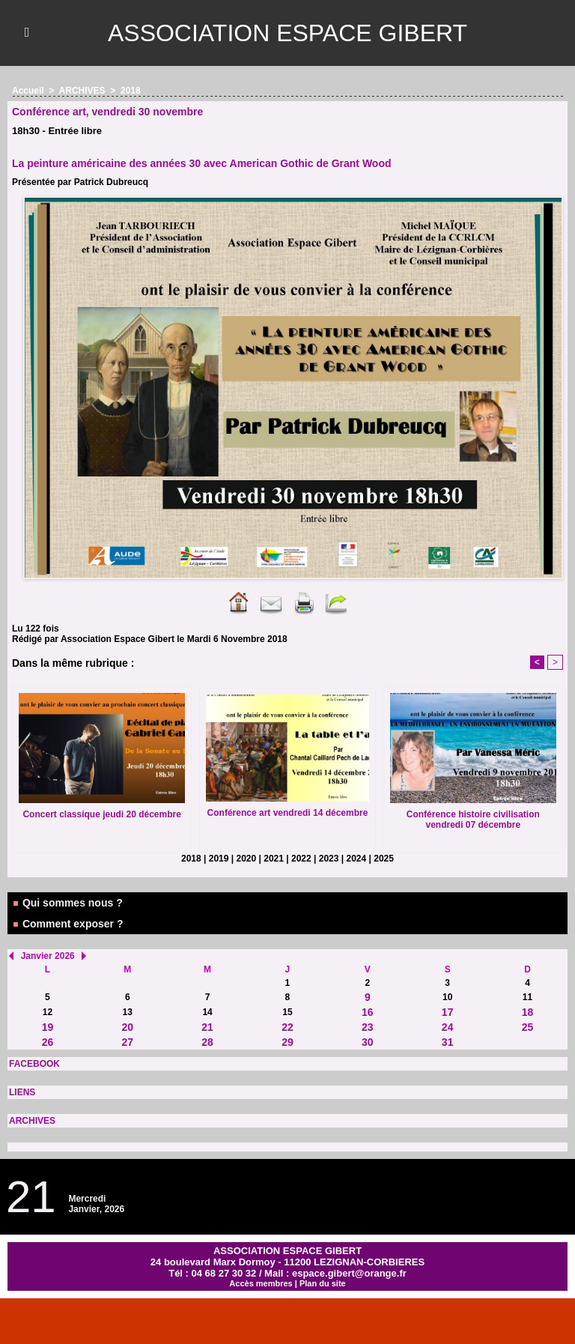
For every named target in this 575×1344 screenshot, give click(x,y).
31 (448, 1042)
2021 (274, 858)
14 (207, 1012)
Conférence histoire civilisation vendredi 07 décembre (473, 819)
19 (48, 1027)
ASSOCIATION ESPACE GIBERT (287, 32)
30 (368, 1042)
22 (287, 1027)
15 (287, 1012)
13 (128, 1012)
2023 (329, 858)
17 (448, 1012)
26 (48, 1042)
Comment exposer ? (67, 924)
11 (527, 997)
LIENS (22, 1092)
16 (368, 1012)
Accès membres (260, 1283)
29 (287, 1042)
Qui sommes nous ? (67, 903)
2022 (301, 858)
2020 (247, 858)
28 (207, 1042)
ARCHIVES (32, 1121)
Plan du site (322, 1283)
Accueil (28, 90)
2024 (357, 858)
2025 (384, 858)
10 (447, 997)
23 (368, 1027)
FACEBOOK (34, 1064)
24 (448, 1027)
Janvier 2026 (48, 956)
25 (528, 1027)
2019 (219, 858)
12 (47, 1012)
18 (528, 1012)
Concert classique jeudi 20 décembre (101, 814)
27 (127, 1042)
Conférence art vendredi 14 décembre (287, 813)
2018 (131, 90)
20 (127, 1027)
